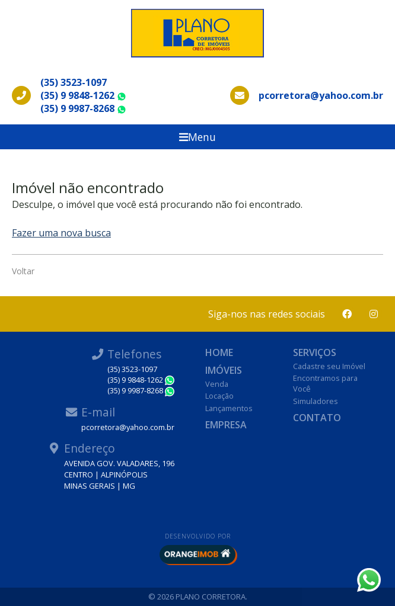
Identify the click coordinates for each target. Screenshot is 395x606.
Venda (216, 384)
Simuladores (315, 401)
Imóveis (223, 370)
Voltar (23, 271)
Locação (219, 395)
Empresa (226, 424)
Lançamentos (229, 408)
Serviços (314, 352)
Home (219, 352)
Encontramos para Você (325, 383)
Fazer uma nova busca (61, 232)
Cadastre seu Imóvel (329, 366)
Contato (317, 417)
